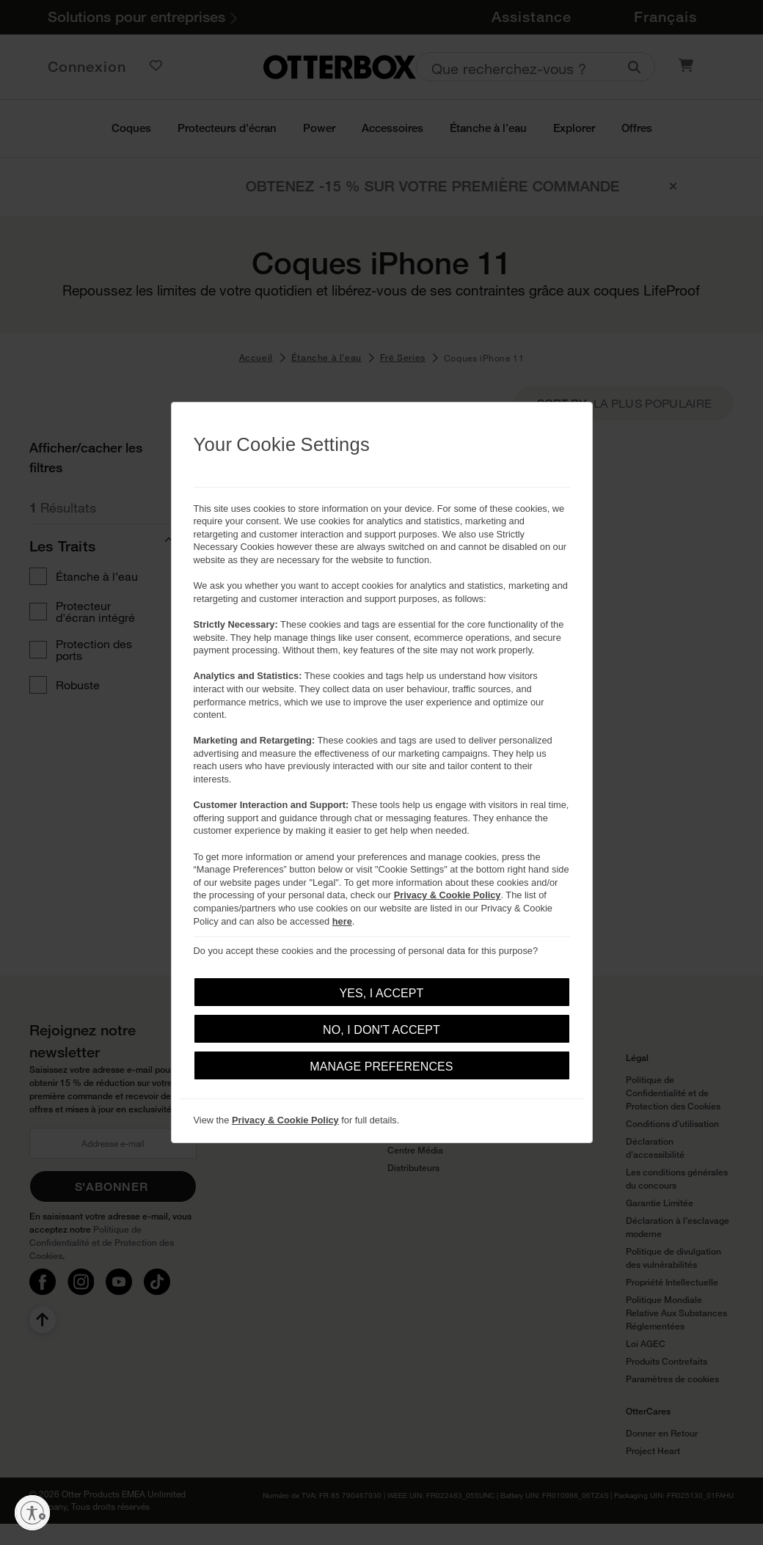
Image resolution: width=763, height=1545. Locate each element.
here (342, 921)
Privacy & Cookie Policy (447, 894)
